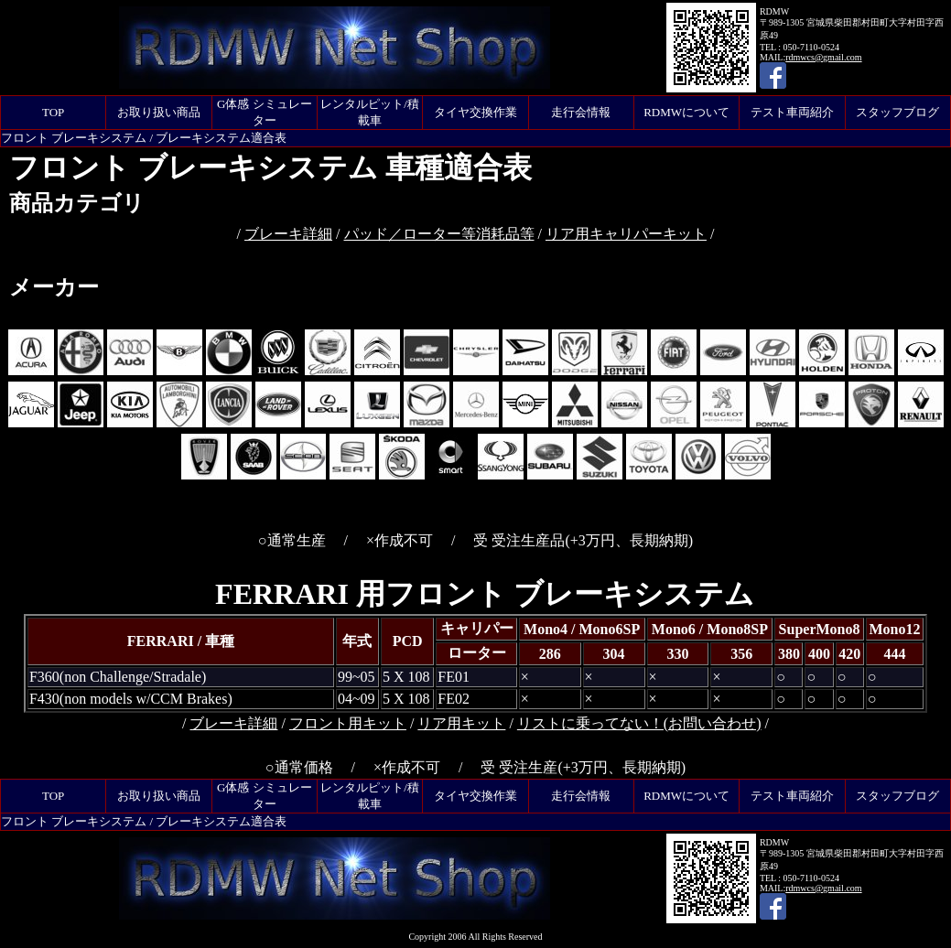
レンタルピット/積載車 (369, 112)
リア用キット (461, 723)
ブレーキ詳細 (288, 234)
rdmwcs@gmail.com (823, 57)
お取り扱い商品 (158, 112)
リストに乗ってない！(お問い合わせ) (639, 723)
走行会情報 (581, 112)
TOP (53, 112)
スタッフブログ (897, 112)
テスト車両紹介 (792, 112)
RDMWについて (686, 112)
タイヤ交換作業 (475, 112)
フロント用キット (347, 723)
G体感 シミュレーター (264, 112)
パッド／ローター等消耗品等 (439, 234)
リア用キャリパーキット (626, 234)
